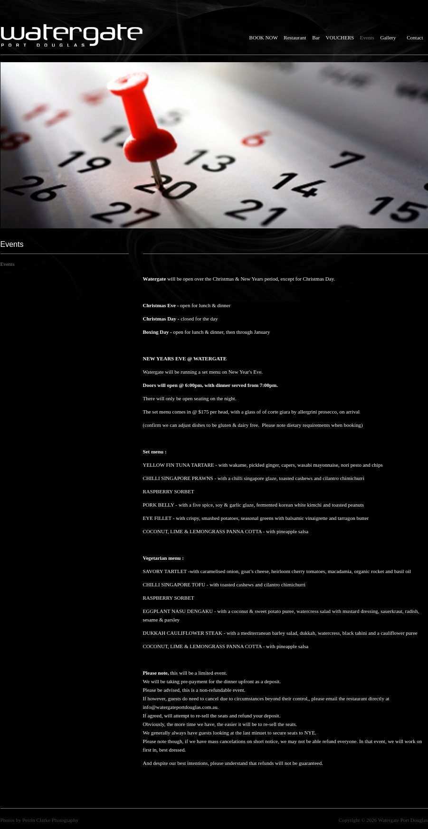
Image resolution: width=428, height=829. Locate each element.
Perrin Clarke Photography (50, 820)
